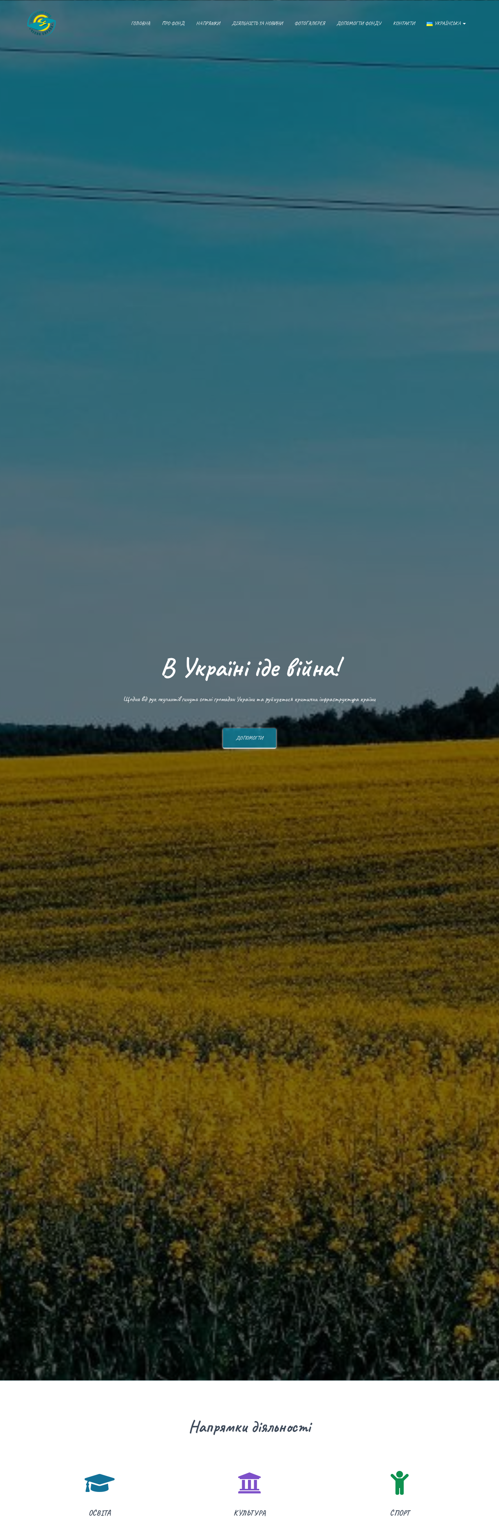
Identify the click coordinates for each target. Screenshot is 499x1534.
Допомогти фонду (358, 23)
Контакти (404, 23)
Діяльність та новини (257, 23)
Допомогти (249, 740)
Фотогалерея (309, 23)
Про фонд (173, 23)
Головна (140, 23)
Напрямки (208, 23)
